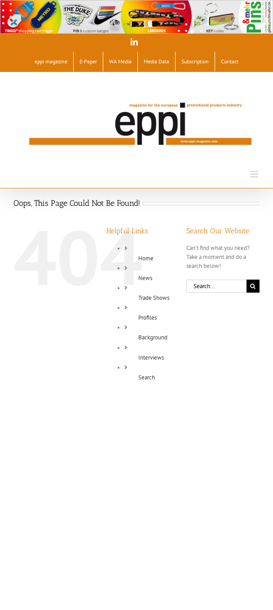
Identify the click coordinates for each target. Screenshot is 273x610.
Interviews (151, 357)
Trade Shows (153, 298)
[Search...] (216, 286)
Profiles (147, 317)
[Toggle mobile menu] (255, 174)
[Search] (253, 286)
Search (146, 377)
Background (152, 337)
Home (146, 258)
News (145, 278)
